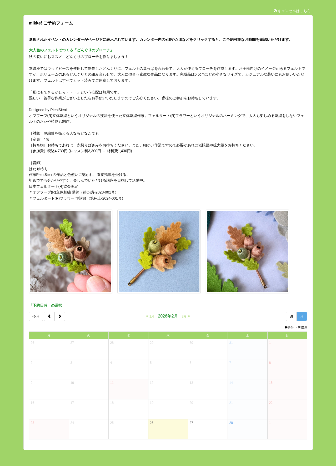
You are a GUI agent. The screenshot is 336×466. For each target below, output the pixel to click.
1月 (150, 316)
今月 (36, 316)
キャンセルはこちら (292, 11)
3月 (186, 316)
